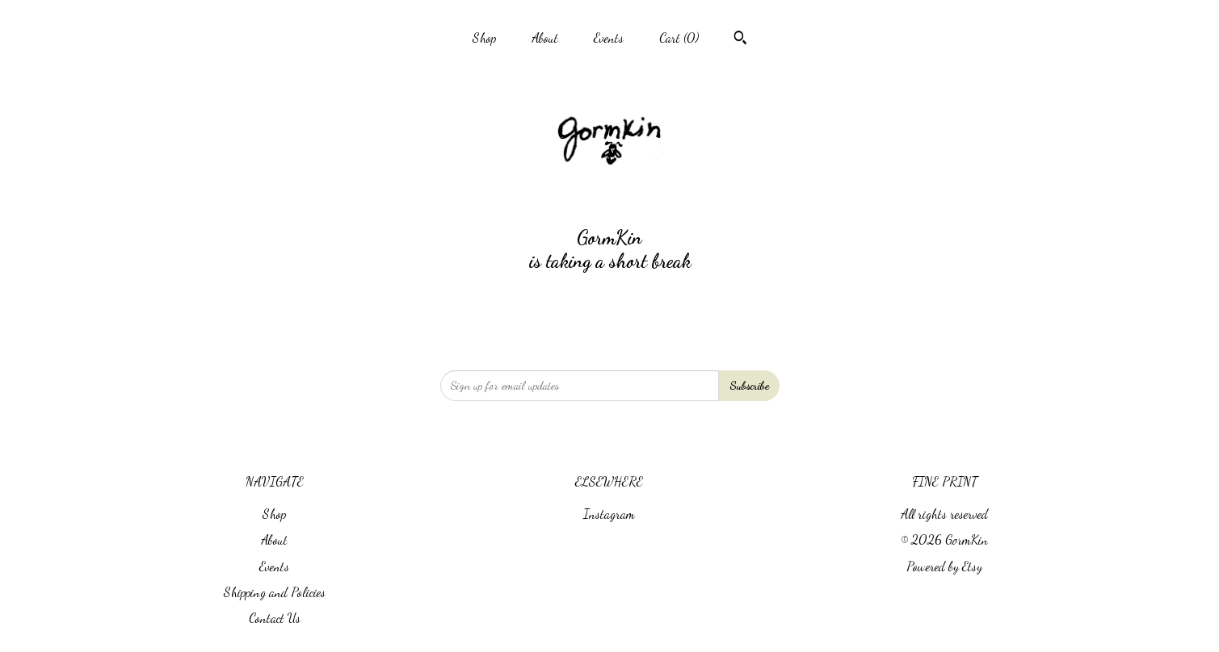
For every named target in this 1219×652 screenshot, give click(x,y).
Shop (484, 37)
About (545, 37)
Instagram (609, 513)
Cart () (679, 37)
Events (609, 37)
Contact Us (275, 617)
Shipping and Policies (275, 592)
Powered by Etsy (944, 566)
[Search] (740, 39)
